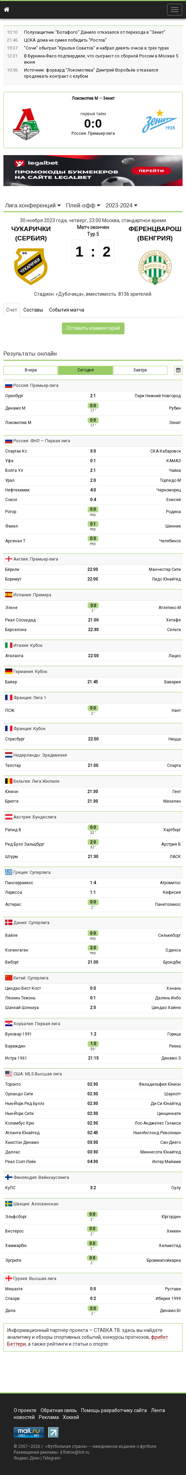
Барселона (15, 629)
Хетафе (173, 620)
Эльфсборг (16, 1216)
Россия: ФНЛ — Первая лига (41, 440)
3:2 (93, 1187)
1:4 (93, 882)
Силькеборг (169, 935)
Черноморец (168, 490)
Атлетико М (169, 607)
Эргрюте (13, 1260)
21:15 (93, 1058)
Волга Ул (14, 470)
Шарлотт (172, 1094)
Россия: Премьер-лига (93, 133)
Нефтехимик (17, 490)
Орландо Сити (19, 1094)
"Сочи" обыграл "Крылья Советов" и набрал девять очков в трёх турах (96, 48)
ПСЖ (9, 710)
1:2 (93, 1034)
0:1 (93, 460)
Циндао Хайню (166, 1007)
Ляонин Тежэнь (20, 998)
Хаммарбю (15, 1245)
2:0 (93, 480)
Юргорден (171, 1216)
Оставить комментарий (93, 328)
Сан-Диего (170, 1142)
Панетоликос (168, 904)
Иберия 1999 (168, 1298)
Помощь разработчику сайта (114, 1410)
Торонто (13, 1084)
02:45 (92, 1132)
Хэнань (173, 988)
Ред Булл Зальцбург (24, 844)
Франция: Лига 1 (29, 697)
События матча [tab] (66, 310)
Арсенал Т (15, 541)
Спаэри (12, 1298)
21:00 (93, 620)
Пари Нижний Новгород (158, 395)
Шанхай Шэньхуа (22, 1007)
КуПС (10, 1187)
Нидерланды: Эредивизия (40, 755)
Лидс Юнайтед (166, 579)
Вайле (11, 935)
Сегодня (85, 370)
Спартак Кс (16, 451)
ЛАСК (175, 856)
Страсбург (15, 739)
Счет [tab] (11, 310)
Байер (11, 682)
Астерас (13, 904)
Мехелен (172, 801)
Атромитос (170, 882)
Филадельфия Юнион (160, 1084)
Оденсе (173, 950)
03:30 (92, 1142)
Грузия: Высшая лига (34, 1278)
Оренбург (14, 395)
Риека (175, 1046)
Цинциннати (169, 1113)
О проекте (25, 1410)
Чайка (175, 470)
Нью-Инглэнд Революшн (157, 1132)
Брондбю (172, 962)
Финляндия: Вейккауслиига (41, 1177)
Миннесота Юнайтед (160, 1152)
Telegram (52, 1458)
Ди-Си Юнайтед (166, 1103)
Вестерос (14, 1231)
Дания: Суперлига (31, 922)
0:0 (93, 988)
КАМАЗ (173, 460)
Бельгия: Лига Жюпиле (36, 781)
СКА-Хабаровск (165, 451)
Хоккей (71, 1417)
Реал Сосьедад (20, 620)
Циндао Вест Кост (23, 988)
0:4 (93, 499)
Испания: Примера (32, 594)
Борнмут (13, 579)
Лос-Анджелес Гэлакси (158, 1123)
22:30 (93, 629)
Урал (9, 480)
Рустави (173, 1289)
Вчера (31, 370)
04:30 (92, 1161)
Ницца (174, 739)
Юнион (11, 791)
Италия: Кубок (28, 645)
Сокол (11, 499)
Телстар (13, 765)
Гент (177, 791)
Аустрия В (171, 844)
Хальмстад (170, 1245)
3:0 (93, 451)
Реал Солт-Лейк (20, 1161)
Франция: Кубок (29, 728)
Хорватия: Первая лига (36, 1023)
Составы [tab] (33, 310)
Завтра (140, 370)
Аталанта (14, 655)
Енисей (173, 499)
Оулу (176, 1187)
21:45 (92, 682)
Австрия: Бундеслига (34, 817)
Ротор (10, 511)
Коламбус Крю (19, 1123)
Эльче (11, 607)
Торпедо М (170, 480)
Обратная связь (59, 1410)
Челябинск (170, 541)
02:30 (92, 1084)
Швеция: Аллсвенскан (35, 1203)
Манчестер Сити (165, 569)
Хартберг (172, 829)
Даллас (12, 1152)
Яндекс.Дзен (27, 1458)
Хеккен (174, 1231)
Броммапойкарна (164, 1260)
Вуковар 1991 (18, 1034)
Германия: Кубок (30, 671)
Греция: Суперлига (32, 872)
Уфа (9, 460)
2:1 (93, 395)
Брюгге (12, 801)
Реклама (49, 1417)
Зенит (108, 98)
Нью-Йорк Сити (19, 1113)
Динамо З (171, 1058)
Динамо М (15, 408)
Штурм (11, 856)
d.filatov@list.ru (74, 1452)
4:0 (93, 490)
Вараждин (15, 1046)
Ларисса (13, 892)
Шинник (173, 526)
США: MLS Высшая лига (37, 1073)
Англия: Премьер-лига (35, 559)
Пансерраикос (19, 882)
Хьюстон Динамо (22, 1142)
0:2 (93, 1298)
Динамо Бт (170, 1310)
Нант (176, 710)
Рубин (175, 408)
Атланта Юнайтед (22, 1132)
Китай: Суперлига (30, 977)
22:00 (92, 569)
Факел (11, 526)
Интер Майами (166, 1161)
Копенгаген (16, 950)
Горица (174, 1034)
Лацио (174, 655)
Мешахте (14, 1289)
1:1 (93, 892)
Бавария (172, 682)
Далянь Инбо (168, 998)
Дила (10, 1310)
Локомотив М (85, 98)
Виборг (12, 962)
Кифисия (172, 892)
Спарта (174, 765)
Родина (173, 511)
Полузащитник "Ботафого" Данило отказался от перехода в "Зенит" (94, 32)
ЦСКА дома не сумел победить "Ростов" (65, 40)
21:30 (92, 791)
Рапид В (13, 829)
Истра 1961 (16, 1058)
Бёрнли (12, 569)
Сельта (174, 629)
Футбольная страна (66, 1446)
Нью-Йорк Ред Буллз (24, 1103)
